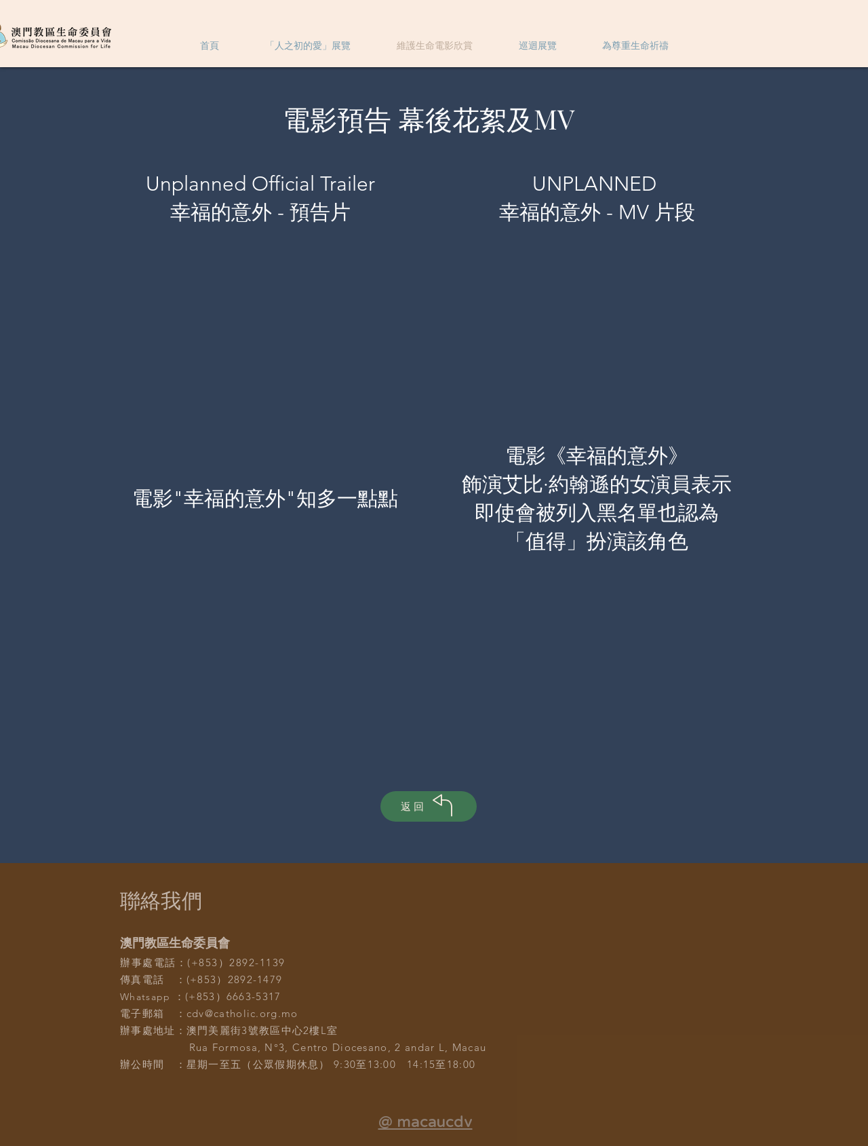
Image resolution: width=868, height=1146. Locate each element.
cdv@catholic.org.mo (242, 1013)
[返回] (428, 806)
